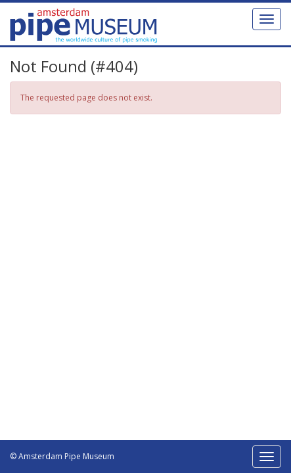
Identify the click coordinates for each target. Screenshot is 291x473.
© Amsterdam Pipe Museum (62, 456)
